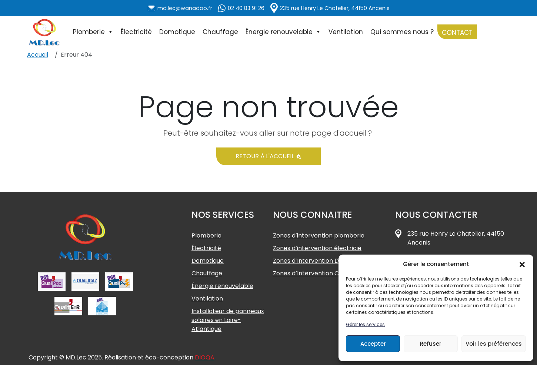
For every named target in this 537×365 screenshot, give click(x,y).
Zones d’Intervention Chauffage (319, 273)
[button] (522, 264)
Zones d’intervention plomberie (318, 235)
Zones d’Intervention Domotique (320, 260)
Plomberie (93, 31)
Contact (457, 32)
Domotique (177, 31)
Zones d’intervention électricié (317, 248)
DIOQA (204, 357)
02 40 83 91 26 (246, 8)
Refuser (430, 344)
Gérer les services (365, 324)
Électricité (136, 31)
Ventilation (345, 31)
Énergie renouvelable (283, 31)
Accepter (373, 344)
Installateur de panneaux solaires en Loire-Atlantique (227, 320)
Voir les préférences (494, 344)
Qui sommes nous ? (402, 31)
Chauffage (220, 31)
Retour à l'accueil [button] (268, 156)
